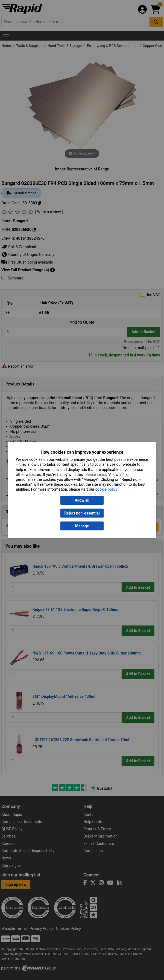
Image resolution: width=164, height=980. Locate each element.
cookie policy (106, 489)
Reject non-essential (81, 513)
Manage (82, 526)
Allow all (82, 500)
